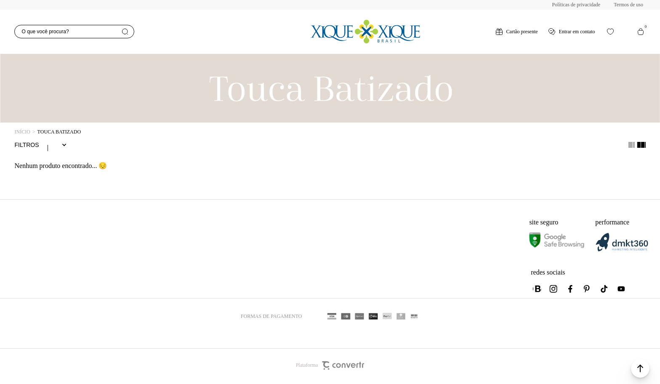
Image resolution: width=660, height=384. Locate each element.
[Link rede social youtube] (621, 290)
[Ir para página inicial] (22, 132)
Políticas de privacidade (576, 5)
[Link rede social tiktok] (604, 290)
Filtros (26, 145)
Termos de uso (628, 5)
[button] (640, 368)
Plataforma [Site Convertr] (330, 367)
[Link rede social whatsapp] (537, 290)
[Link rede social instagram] (554, 290)
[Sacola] (641, 32)
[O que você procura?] (74, 31)
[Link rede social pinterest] (587, 290)
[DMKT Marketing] (621, 251)
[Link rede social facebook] (570, 290)
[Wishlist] (610, 32)
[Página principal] (365, 31)
